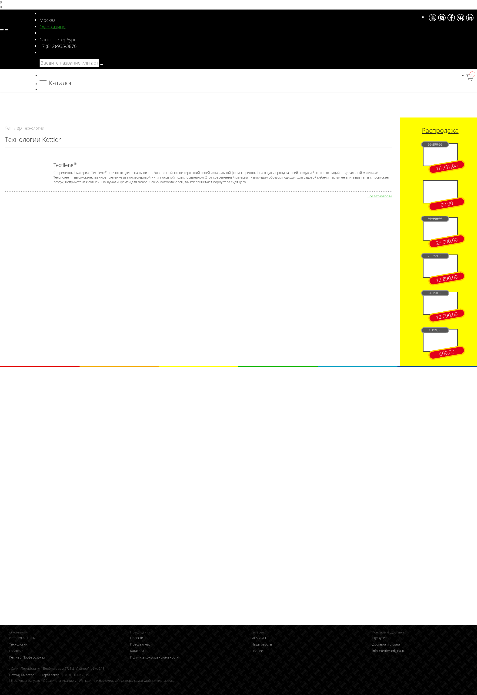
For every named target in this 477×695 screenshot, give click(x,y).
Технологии (18, 644)
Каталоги (137, 651)
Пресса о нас (140, 644)
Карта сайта (50, 675)
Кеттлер (13, 127)
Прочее (257, 651)
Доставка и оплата (386, 644)
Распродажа (440, 130)
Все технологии (379, 196)
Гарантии (16, 651)
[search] (102, 64)
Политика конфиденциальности (154, 657)
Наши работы (261, 644)
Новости (136, 638)
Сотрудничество (21, 675)
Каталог (61, 82)
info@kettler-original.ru (388, 651)
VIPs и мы (258, 638)
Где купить (380, 638)
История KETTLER (22, 638)
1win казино (53, 26)
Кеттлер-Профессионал (27, 657)
